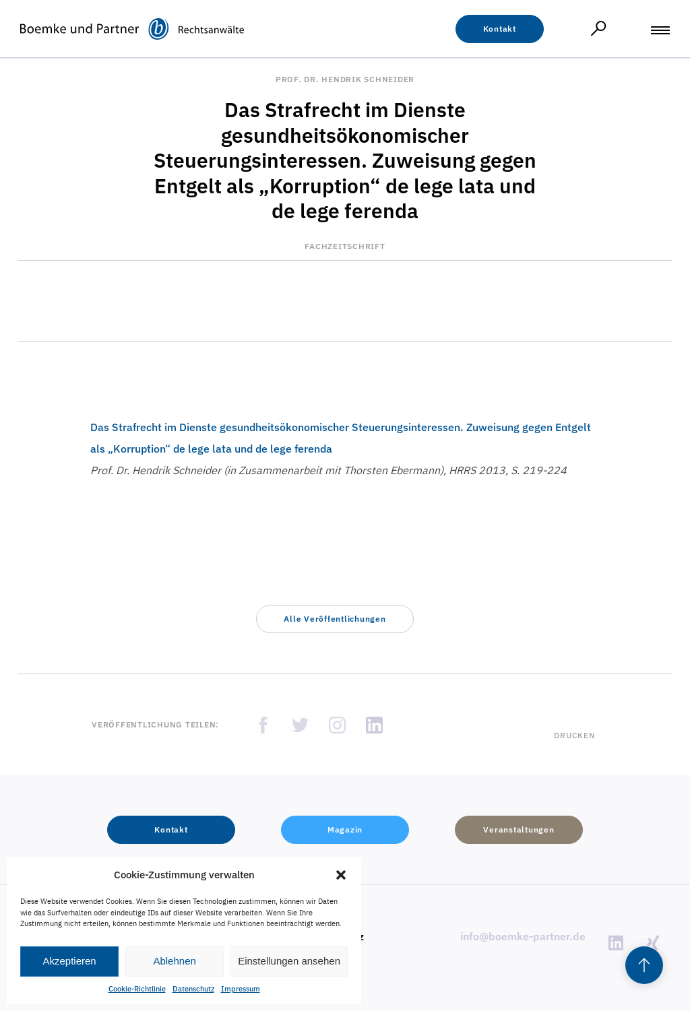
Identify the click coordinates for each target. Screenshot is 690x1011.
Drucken (574, 735)
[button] (341, 875)
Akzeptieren (69, 961)
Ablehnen (174, 961)
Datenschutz (193, 988)
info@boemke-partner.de (523, 936)
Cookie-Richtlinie (137, 988)
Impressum (240, 988)
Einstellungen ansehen (289, 961)
